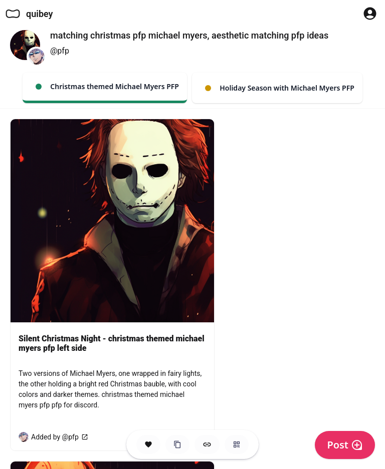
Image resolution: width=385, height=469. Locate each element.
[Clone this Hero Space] (177, 444)
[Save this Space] (148, 444)
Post (345, 444)
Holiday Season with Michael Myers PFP (279, 88)
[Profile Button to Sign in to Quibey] (370, 14)
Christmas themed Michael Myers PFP (107, 86)
